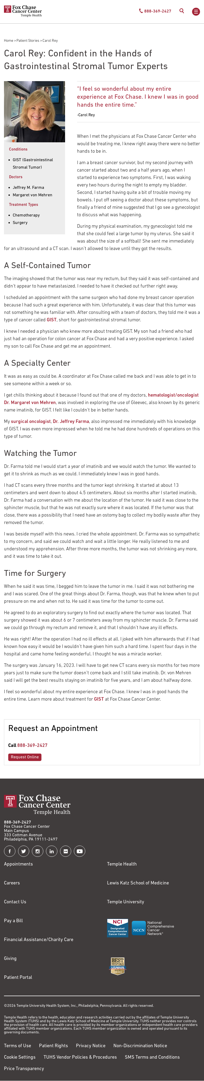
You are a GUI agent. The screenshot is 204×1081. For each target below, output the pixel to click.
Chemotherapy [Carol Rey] (26, 215)
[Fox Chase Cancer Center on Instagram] (37, 851)
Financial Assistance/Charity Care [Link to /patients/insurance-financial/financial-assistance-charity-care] (38, 939)
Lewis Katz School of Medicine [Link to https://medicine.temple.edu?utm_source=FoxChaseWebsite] (138, 883)
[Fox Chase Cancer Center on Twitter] (23, 851)
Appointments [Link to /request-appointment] (18, 864)
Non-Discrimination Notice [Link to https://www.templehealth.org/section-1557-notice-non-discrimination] (140, 1046)
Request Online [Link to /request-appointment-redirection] (25, 757)
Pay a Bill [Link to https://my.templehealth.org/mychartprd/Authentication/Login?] (13, 921)
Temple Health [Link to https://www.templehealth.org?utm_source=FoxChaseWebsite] (122, 864)
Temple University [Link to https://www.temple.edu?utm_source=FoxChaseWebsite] (125, 902)
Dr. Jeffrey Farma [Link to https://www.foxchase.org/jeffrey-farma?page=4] (71, 421)
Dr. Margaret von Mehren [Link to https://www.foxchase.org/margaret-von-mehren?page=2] (30, 402)
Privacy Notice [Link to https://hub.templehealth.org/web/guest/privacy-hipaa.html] (90, 1046)
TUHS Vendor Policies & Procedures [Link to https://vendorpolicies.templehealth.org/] (80, 1057)
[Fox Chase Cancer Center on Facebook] (9, 851)
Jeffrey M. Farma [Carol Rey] (28, 188)
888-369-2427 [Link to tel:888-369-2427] (32, 745)
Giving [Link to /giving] (10, 958)
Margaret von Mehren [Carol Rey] (32, 195)
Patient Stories (27, 41)
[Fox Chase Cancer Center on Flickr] (65, 851)
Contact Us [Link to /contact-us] (15, 902)
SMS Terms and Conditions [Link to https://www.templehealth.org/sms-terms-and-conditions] (152, 1057)
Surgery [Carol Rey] (20, 223)
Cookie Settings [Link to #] (20, 1057)
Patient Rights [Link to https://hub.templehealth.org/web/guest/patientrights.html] (53, 1046)
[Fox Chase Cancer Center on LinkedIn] (51, 851)
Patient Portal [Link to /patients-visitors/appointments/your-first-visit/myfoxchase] (18, 977)
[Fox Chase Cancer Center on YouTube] (79, 851)
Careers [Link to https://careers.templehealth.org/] (12, 883)
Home (8, 41)
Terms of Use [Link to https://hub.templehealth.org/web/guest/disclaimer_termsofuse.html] (17, 1046)
